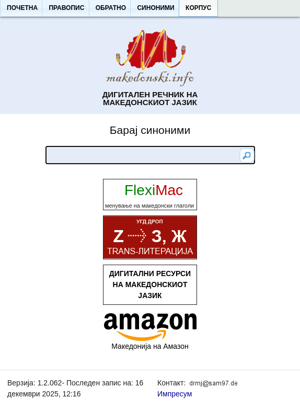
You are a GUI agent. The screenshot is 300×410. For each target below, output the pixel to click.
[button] (22, 8)
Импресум (174, 394)
